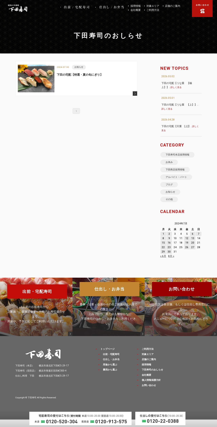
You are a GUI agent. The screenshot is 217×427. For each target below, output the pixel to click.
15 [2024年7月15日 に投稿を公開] (163, 250)
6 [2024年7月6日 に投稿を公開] (192, 241)
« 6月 (163, 263)
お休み (170, 163)
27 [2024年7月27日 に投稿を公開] (192, 254)
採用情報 (136, 5)
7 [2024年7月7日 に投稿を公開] (198, 241)
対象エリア (152, 5)
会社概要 (136, 10)
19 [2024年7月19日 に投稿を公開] (186, 250)
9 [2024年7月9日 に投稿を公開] (169, 245)
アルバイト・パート (178, 180)
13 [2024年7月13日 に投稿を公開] (192, 245)
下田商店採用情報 (177, 172)
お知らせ (171, 198)
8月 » (171, 263)
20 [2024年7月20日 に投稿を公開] (192, 250)
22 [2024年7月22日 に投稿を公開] (163, 254)
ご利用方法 (152, 10)
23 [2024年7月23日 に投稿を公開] (169, 254)
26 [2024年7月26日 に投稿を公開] (186, 254)
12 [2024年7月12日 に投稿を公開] (186, 245)
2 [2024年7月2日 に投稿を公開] (169, 241)
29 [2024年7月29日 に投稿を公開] (163, 259)
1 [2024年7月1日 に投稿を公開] (163, 241)
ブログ (170, 189)
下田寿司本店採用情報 (179, 155)
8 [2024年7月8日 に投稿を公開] (163, 245)
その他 (170, 206)
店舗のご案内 (172, 5)
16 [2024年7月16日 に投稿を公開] (169, 250)
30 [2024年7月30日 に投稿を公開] (169, 259)
